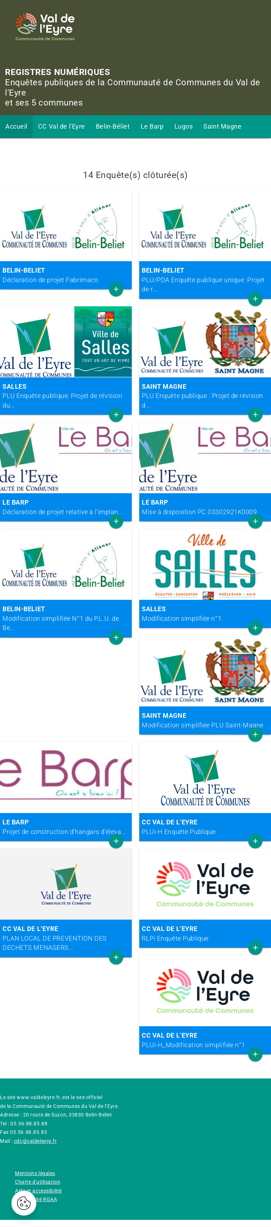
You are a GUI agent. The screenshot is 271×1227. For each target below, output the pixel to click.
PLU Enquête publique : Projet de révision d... (205, 395)
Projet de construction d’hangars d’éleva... (65, 826)
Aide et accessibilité (38, 1191)
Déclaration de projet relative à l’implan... (65, 507)
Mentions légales (35, 1173)
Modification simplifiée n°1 (205, 613)
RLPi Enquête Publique (205, 933)
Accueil (16, 126)
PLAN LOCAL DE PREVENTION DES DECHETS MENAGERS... (65, 938)
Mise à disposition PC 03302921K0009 (205, 507)
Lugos (183, 126)
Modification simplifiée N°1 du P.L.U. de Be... (65, 618)
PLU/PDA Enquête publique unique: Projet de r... (205, 279)
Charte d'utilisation (37, 1182)
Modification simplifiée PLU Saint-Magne (205, 720)
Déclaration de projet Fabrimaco (65, 275)
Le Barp (152, 126)
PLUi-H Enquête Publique (205, 826)
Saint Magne (222, 126)
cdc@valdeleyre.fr (35, 1141)
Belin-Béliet (113, 126)
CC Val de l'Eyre (61, 126)
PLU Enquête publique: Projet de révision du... (65, 395)
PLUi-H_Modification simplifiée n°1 (205, 1040)
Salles (14, 149)
